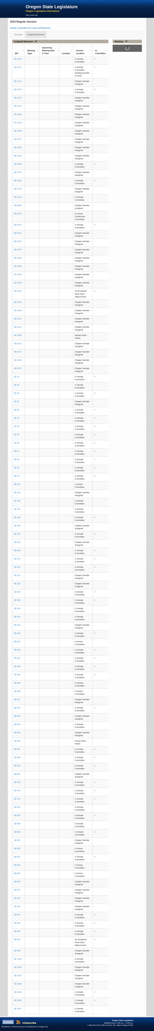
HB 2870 (18, 214)
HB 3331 (18, 327)
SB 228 (17, 583)
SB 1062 (18, 1000)
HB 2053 (18, 59)
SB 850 (17, 832)
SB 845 (17, 815)
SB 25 (16, 376)
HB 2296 (18, 147)
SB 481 (17, 674)
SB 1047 (18, 975)
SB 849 (17, 823)
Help (27, 15)
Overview (18, 34)
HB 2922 (18, 241)
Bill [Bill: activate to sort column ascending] (16, 53)
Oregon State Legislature (52, 6)
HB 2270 (18, 98)
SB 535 (17, 683)
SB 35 (16, 434)
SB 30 (16, 393)
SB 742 (17, 799)
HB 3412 (18, 343)
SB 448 (17, 650)
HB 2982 (18, 258)
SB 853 (17, 848)
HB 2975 (18, 249)
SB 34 (16, 426)
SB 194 (17, 542)
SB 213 (17, 559)
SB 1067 (18, 1008)
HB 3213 (18, 302)
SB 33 (16, 418)
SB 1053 (18, 992)
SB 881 (17, 865)
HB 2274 (18, 106)
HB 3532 (18, 360)
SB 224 (17, 575)
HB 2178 (18, 89)
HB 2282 (18, 114)
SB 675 (17, 766)
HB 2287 (18, 139)
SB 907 (17, 890)
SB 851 (17, 840)
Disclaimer (5, 1027)
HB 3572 (18, 368)
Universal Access (18, 1027)
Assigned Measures (35, 34)
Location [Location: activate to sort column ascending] (66, 53)
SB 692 (17, 774)
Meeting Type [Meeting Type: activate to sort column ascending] (31, 52)
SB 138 (17, 501)
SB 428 (17, 633)
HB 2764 (18, 197)
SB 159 (17, 517)
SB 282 (17, 592)
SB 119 (17, 484)
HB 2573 (18, 172)
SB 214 (17, 567)
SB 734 (17, 790)
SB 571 (17, 699)
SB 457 (17, 658)
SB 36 (16, 443)
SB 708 (17, 782)
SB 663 (17, 757)
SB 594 (17, 732)
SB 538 (17, 691)
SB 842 (17, 807)
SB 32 (16, 410)
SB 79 (16, 476)
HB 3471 (18, 352)
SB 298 (17, 600)
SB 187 (17, 534)
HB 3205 (18, 291)
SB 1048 (18, 984)
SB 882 (17, 873)
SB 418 (17, 625)
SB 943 (17, 931)
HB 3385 (18, 335)
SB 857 (17, 857)
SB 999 (17, 951)
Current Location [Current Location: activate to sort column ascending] (80, 52)
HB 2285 (18, 131)
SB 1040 (18, 967)
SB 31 (16, 401)
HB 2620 (18, 180)
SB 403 (17, 617)
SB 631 (17, 749)
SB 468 (17, 666)
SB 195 (17, 550)
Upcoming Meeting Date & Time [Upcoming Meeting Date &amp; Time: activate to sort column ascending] (48, 51)
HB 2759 (18, 189)
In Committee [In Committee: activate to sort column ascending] (100, 52)
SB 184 (17, 525)
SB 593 (17, 724)
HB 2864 (18, 205)
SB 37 (16, 451)
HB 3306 (18, 310)
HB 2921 (18, 233)
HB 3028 (18, 266)
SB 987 (17, 939)
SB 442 (17, 641)
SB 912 (17, 898)
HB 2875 (18, 225)
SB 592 (17, 716)
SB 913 (17, 906)
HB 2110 (18, 81)
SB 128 (17, 492)
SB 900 (17, 881)
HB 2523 (18, 156)
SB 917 (17, 915)
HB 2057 (18, 67)
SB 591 (17, 708)
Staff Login (34, 15)
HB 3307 (18, 319)
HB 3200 (18, 283)
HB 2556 (18, 164)
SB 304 (17, 608)
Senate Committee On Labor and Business (30, 28)
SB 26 (16, 385)
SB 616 (17, 741)
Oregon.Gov (43, 1027)
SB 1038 (18, 959)
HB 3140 (18, 274)
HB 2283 (18, 122)
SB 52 (16, 468)
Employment (32, 1027)
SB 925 (17, 923)
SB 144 (17, 509)
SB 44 (16, 459)
